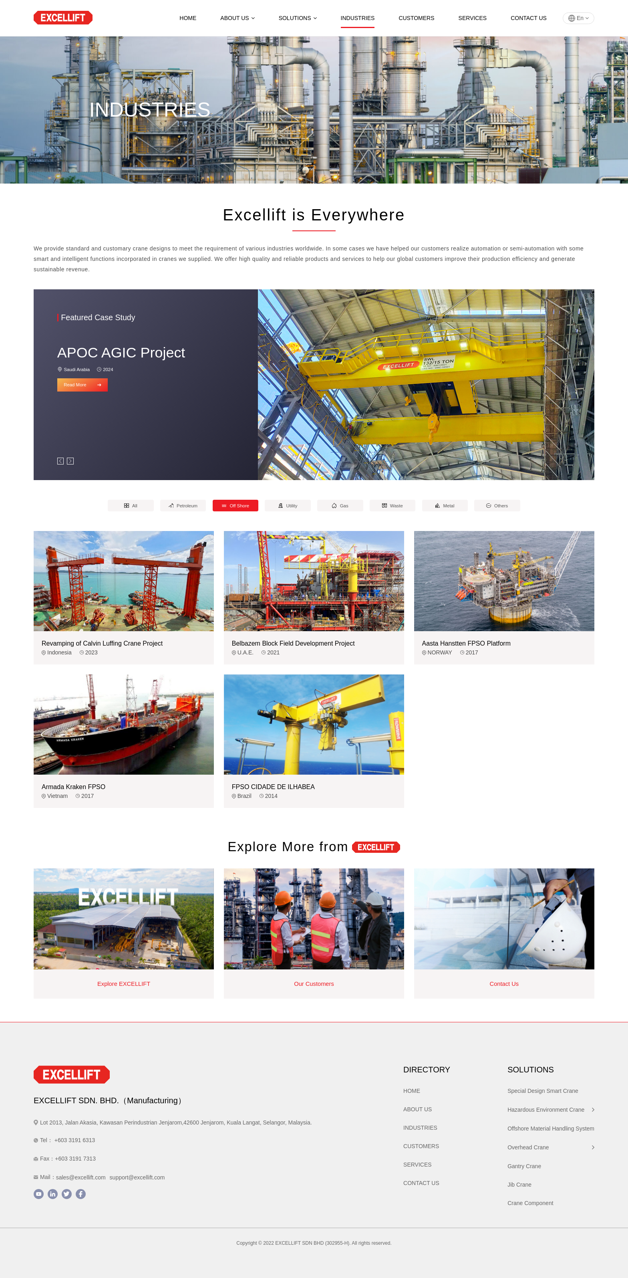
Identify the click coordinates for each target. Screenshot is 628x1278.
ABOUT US (237, 18)
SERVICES (473, 18)
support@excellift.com (137, 1177)
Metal (445, 505)
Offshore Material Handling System (550, 1128)
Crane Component (530, 1203)
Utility (288, 505)
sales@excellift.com (81, 1177)
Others (497, 505)
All (130, 505)
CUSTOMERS (416, 18)
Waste (392, 505)
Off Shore (235, 505)
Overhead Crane (550, 1147)
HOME (187, 18)
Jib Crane (519, 1184)
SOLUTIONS (298, 18)
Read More (82, 384)
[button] (60, 461)
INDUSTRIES (358, 18)
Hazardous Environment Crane (550, 1109)
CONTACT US (529, 18)
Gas (340, 505)
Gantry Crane (524, 1166)
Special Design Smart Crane (542, 1091)
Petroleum (183, 505)
